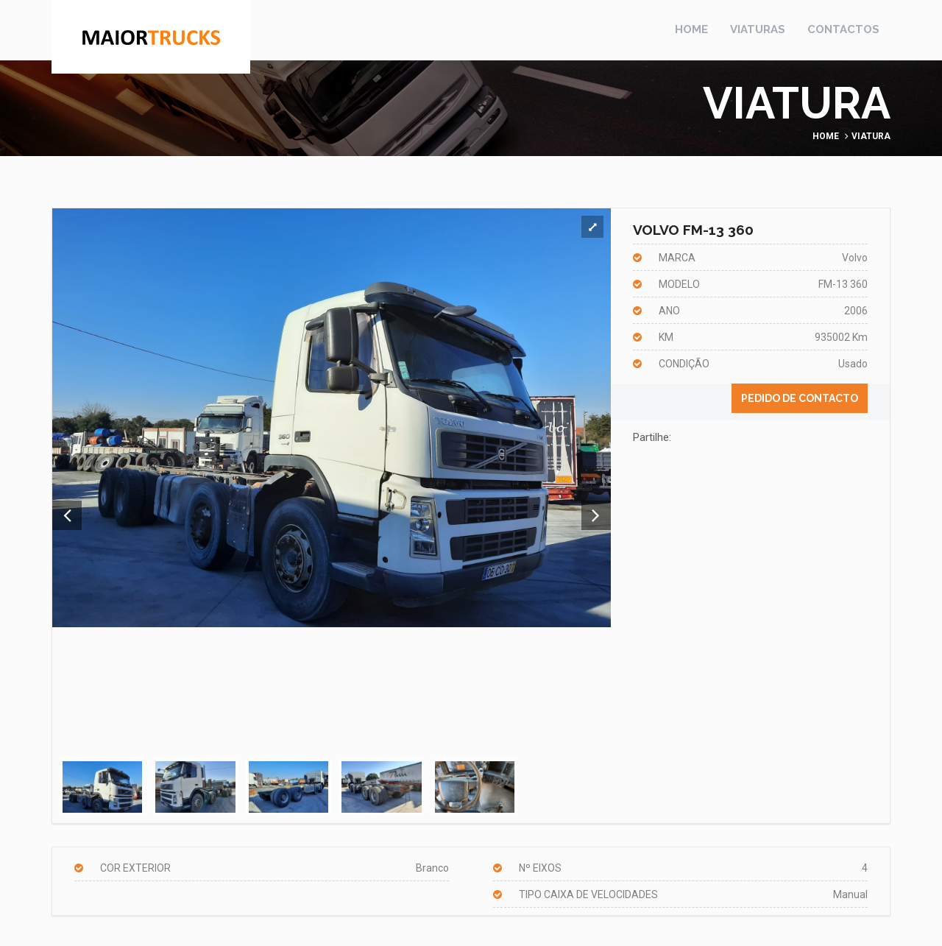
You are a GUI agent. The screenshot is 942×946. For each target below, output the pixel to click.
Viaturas (757, 29)
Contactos (843, 29)
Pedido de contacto (799, 398)
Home (691, 29)
